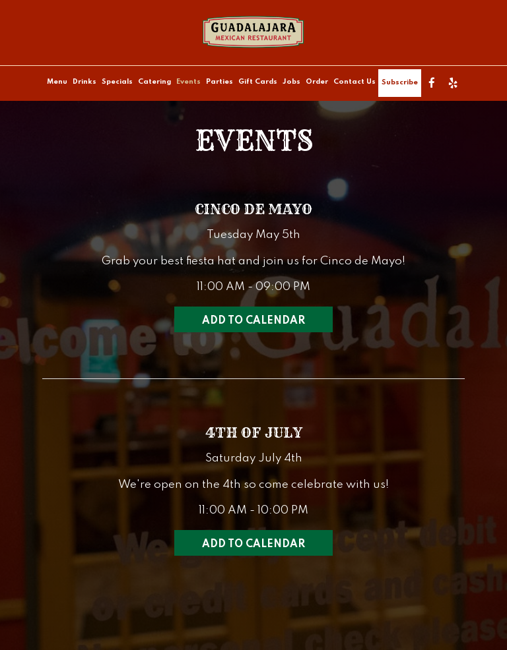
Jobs (291, 82)
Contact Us (354, 82)
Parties (219, 82)
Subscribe (400, 82)
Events (188, 82)
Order (317, 82)
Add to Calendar (253, 321)
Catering (154, 82)
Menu (57, 82)
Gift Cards (257, 82)
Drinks (84, 82)
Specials (117, 82)
